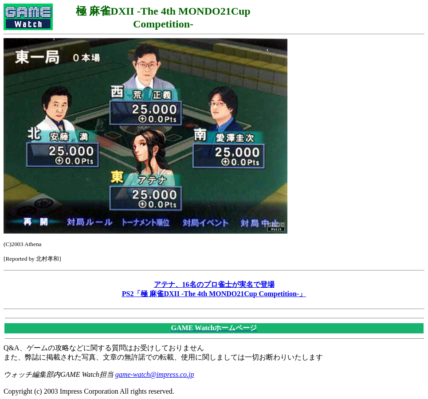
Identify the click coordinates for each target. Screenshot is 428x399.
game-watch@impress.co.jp (154, 374)
